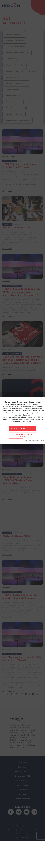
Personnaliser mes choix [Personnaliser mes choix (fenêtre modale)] (22, 435)
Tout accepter (18, 428)
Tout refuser (33, 440)
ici (28, 415)
